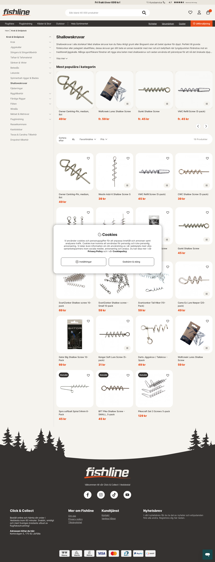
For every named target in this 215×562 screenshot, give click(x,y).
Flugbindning (25, 23)
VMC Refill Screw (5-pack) (191, 111)
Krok (28, 42)
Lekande (28, 73)
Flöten (28, 103)
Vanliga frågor (109, 518)
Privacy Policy (95, 251)
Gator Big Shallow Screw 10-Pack (73, 358)
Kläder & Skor (44, 23)
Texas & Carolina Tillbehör (23, 134)
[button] (189, 2)
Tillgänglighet (75, 522)
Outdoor (60, 23)
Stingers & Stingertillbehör (28, 52)
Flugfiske (9, 23)
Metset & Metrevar (28, 114)
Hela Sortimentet (79, 23)
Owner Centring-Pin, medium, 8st (74, 113)
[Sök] (107, 12)
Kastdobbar (16, 129)
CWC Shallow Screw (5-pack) (193, 194)
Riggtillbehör (28, 93)
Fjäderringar (16, 88)
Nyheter (153, 23)
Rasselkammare (18, 124)
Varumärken (168, 23)
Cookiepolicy (120, 251)
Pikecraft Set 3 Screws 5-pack (154, 411)
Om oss (72, 515)
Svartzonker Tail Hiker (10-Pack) (151, 304)
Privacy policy (75, 519)
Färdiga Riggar (28, 98)
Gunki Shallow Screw (149, 111)
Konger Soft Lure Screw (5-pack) (112, 358)
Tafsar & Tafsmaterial (28, 57)
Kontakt (105, 515)
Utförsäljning (201, 23)
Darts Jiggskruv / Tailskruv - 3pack (152, 358)
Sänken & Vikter (28, 62)
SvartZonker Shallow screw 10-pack (75, 304)
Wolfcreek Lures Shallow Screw (114, 111)
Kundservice (156, 2)
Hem (7, 30)
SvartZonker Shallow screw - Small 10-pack (113, 304)
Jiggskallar (28, 47)
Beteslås (28, 67)
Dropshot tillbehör (19, 139)
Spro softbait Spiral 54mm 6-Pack (74, 413)
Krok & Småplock (19, 30)
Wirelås (14, 109)
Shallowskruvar (18, 83)
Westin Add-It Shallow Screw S (114, 194)
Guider (182, 23)
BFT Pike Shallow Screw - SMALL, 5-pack (111, 413)
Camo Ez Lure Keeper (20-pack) (191, 304)
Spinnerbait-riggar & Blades (24, 78)
